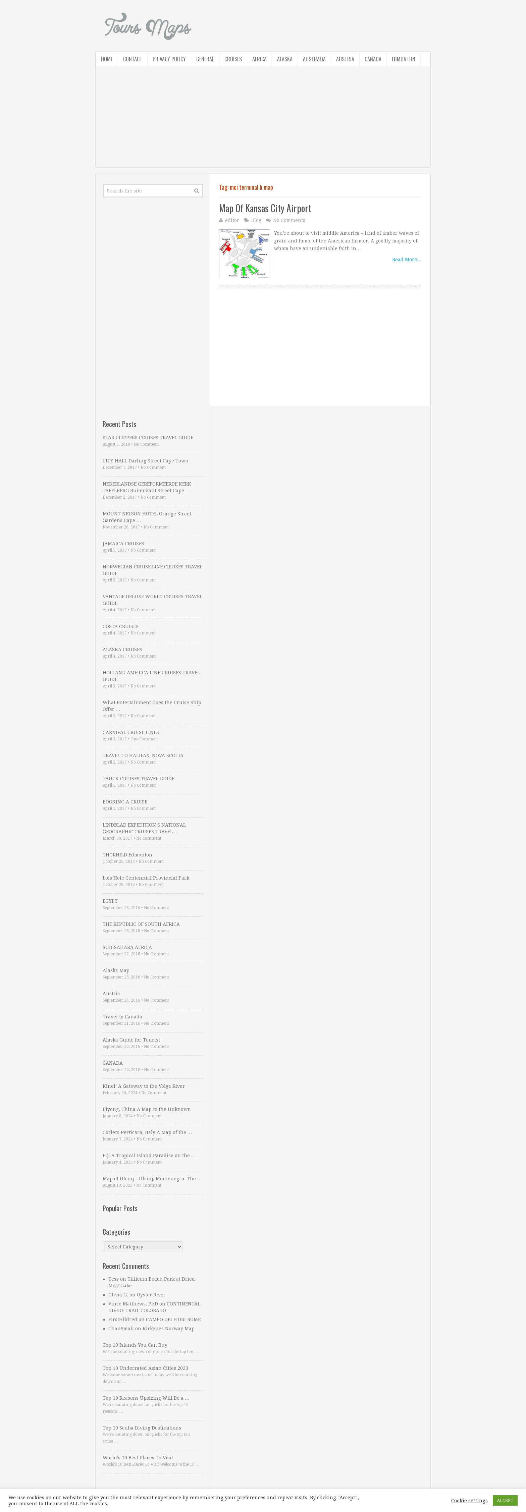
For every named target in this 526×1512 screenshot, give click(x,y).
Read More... (406, 259)
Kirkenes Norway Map (169, 1328)
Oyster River (151, 1294)
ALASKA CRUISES (122, 649)
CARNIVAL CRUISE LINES (131, 732)
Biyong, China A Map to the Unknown (147, 1109)
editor (232, 220)
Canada (373, 59)
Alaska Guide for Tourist (131, 1040)
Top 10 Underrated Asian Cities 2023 (145, 1368)
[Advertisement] (263, 120)
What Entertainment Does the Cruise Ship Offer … (152, 706)
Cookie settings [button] (469, 1501)
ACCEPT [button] (505, 1500)
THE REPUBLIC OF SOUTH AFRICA (141, 924)
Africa (259, 59)
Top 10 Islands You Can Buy (135, 1345)
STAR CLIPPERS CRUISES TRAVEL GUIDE (148, 437)
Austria (345, 59)
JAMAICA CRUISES (123, 543)
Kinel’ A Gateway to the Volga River (144, 1086)
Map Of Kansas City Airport (265, 208)
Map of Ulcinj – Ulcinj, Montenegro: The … (152, 1178)
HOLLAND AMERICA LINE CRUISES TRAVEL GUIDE (151, 676)
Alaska (285, 59)
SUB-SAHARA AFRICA (127, 947)
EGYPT (110, 901)
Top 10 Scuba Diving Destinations (142, 1428)
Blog (256, 220)
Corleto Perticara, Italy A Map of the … (147, 1132)
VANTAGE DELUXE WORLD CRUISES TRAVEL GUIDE (152, 600)
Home (107, 59)
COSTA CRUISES (121, 626)
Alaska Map (116, 970)
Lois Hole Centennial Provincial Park (146, 878)
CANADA (113, 1063)
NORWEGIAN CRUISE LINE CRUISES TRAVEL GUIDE (152, 570)
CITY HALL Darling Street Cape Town (146, 460)
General (205, 59)
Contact (132, 59)
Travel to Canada (122, 1016)
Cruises (233, 59)
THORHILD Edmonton (127, 854)
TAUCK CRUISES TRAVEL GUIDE (138, 778)
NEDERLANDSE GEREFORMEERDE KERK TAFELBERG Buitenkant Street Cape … (147, 487)
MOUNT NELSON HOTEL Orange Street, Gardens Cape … (148, 517)
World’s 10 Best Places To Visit (138, 1457)
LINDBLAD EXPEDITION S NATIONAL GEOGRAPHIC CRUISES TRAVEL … (144, 828)
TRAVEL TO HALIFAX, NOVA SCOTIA (143, 755)
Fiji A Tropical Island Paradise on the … (149, 1155)
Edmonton (403, 59)
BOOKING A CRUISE (125, 801)
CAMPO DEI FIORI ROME (173, 1319)
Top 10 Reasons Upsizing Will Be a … (146, 1398)
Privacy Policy (169, 59)
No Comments (289, 220)
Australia (314, 59)
